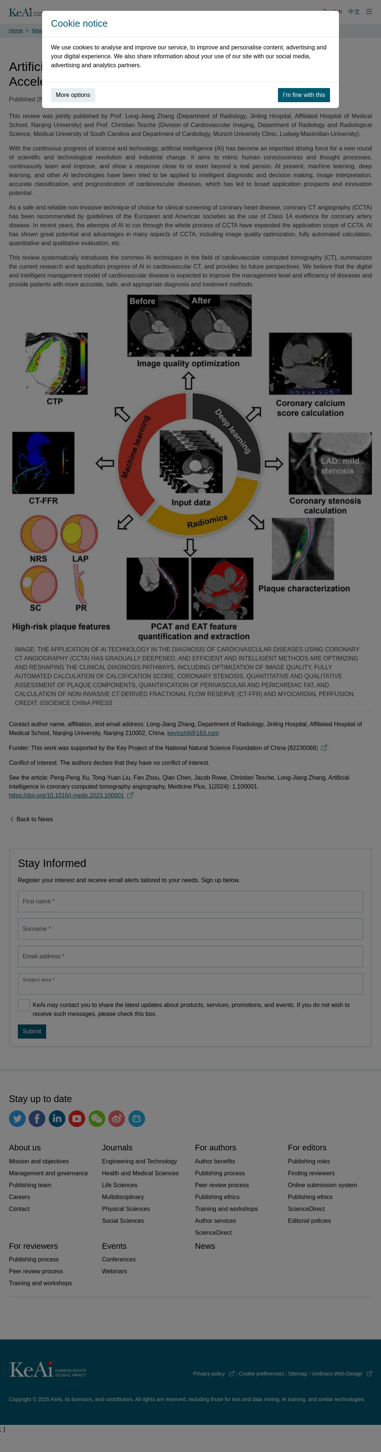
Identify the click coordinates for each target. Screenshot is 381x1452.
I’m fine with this (304, 95)
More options (73, 95)
